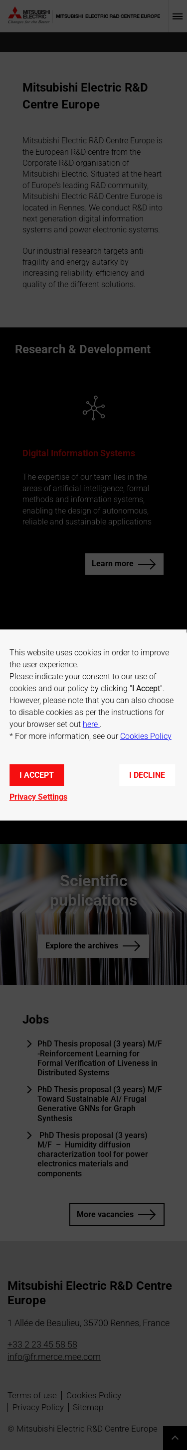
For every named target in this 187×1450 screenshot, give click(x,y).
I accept (36, 775)
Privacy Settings (38, 797)
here (91, 724)
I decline (147, 775)
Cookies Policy (146, 736)
